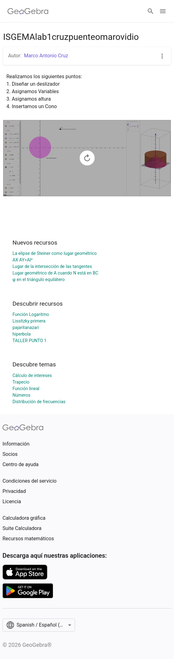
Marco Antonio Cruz (46, 56)
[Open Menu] (163, 11)
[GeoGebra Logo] (27, 11)
